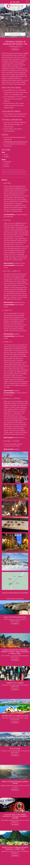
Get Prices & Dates (15, 34)
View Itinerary (15, 49)
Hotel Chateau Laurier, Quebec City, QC (15, 141)
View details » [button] (15, 623)
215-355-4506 (14, 2)
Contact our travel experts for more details (15, 592)
